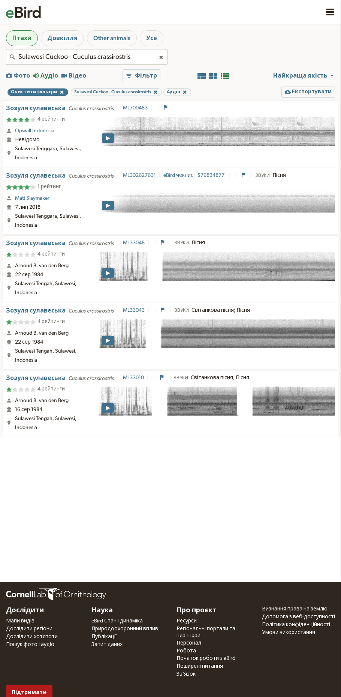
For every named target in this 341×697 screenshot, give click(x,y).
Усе (151, 38)
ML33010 (133, 377)
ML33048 (134, 242)
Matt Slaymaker (32, 198)
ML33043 (134, 310)
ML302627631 (139, 175)
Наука (102, 610)
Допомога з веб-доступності (298, 616)
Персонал (188, 643)
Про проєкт (196, 610)
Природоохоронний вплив (124, 628)
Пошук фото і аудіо (30, 644)
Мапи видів (20, 621)
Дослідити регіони (29, 628)
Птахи (21, 38)
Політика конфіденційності (296, 624)
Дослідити (25, 610)
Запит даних (107, 644)
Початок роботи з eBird (205, 658)
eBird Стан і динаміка (117, 621)
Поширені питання (199, 666)
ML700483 (135, 108)
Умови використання (288, 632)
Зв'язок (186, 674)
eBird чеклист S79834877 (194, 175)
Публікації (104, 636)
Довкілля (62, 38)
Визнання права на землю (295, 609)
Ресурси (186, 621)
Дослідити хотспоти (32, 636)
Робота (186, 651)
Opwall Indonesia (34, 130)
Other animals (111, 38)
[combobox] (86, 56)
